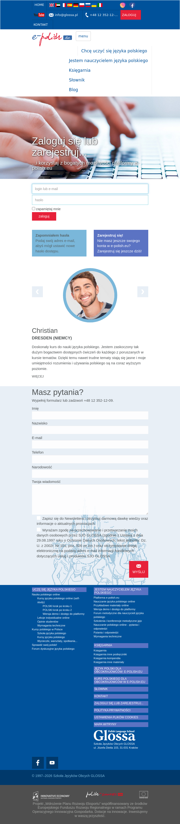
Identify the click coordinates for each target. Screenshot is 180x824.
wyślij (139, 572)
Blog (73, 89)
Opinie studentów (47, 621)
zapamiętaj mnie (46, 209)
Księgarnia (80, 70)
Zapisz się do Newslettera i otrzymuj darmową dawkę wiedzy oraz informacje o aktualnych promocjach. (92, 521)
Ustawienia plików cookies (116, 717)
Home (39, 5)
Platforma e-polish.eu (106, 597)
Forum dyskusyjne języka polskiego (53, 648)
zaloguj (129, 15)
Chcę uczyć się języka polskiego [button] (114, 50)
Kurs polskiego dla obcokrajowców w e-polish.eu (119, 680)
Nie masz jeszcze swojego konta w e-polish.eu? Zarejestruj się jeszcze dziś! (119, 243)
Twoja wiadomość (46, 482)
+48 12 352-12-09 (104, 15)
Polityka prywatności (112, 710)
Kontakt (41, 24)
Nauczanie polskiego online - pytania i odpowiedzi (116, 626)
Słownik (77, 80)
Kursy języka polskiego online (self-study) (58, 600)
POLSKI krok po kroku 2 (57, 609)
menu (83, 36)
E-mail (37, 438)
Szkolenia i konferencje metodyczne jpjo (118, 620)
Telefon (38, 452)
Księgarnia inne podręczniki (110, 654)
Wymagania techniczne (51, 625)
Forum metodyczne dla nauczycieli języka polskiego (119, 615)
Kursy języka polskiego (51, 637)
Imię (35, 408)
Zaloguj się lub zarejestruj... (119, 703)
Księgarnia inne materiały (109, 662)
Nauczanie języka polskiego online (114, 601)
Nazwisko (39, 423)
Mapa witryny (105, 724)
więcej (38, 376)
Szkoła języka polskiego (51, 633)
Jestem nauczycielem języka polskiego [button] (108, 60)
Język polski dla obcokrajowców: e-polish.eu (118, 670)
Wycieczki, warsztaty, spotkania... (57, 641)
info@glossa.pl (66, 15)
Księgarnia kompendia (107, 658)
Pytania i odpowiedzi (106, 632)
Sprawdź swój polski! (44, 644)
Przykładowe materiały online (111, 605)
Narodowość (42, 467)
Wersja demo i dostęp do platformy (64, 613)
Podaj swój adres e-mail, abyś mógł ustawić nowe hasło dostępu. (55, 243)
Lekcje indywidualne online (53, 617)
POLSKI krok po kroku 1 (57, 606)
